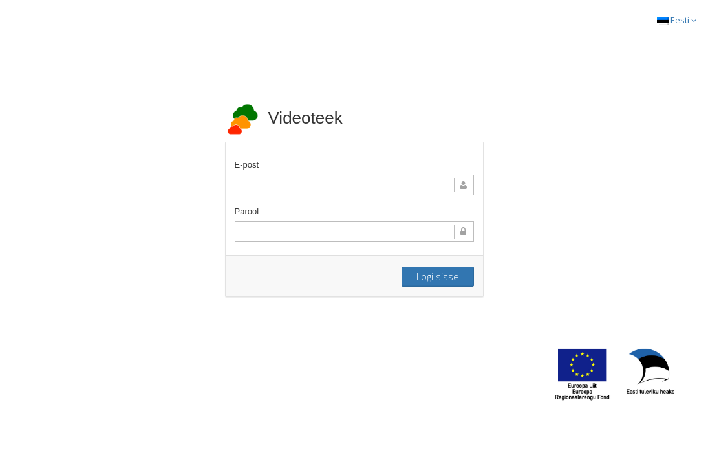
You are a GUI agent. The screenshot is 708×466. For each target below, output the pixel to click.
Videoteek (284, 118)
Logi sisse (437, 276)
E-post (247, 165)
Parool (247, 211)
